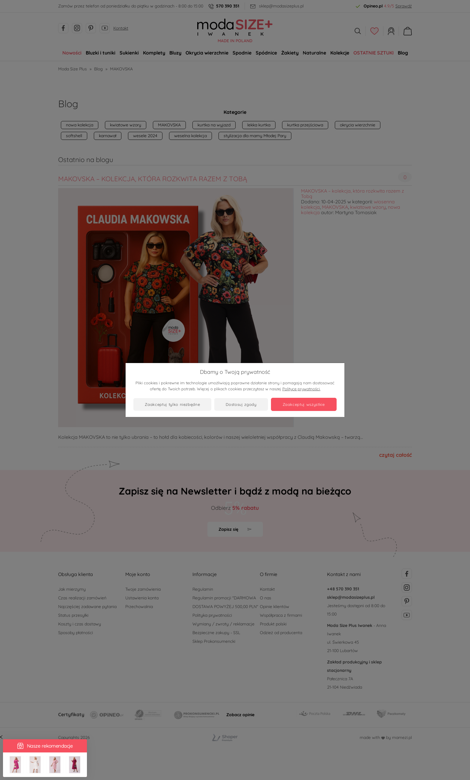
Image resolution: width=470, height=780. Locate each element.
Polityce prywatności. (301, 388)
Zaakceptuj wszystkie (304, 404)
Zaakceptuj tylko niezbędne (172, 404)
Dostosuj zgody (241, 404)
